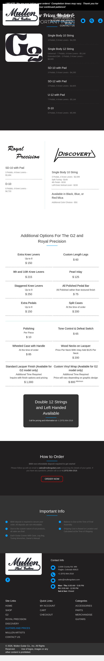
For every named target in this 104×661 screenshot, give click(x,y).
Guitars (80, 619)
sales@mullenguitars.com (50, 468)
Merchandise (83, 615)
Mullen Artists (15, 632)
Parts (79, 610)
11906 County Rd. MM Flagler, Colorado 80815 (68, 568)
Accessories (83, 606)
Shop (8, 610)
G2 (7, 615)
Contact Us (12, 637)
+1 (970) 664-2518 (65, 420)
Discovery (12, 624)
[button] (52, 479)
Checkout (46, 615)
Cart (43, 610)
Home (8, 606)
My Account (47, 606)
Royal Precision (15, 619)
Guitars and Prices (17, 628)
